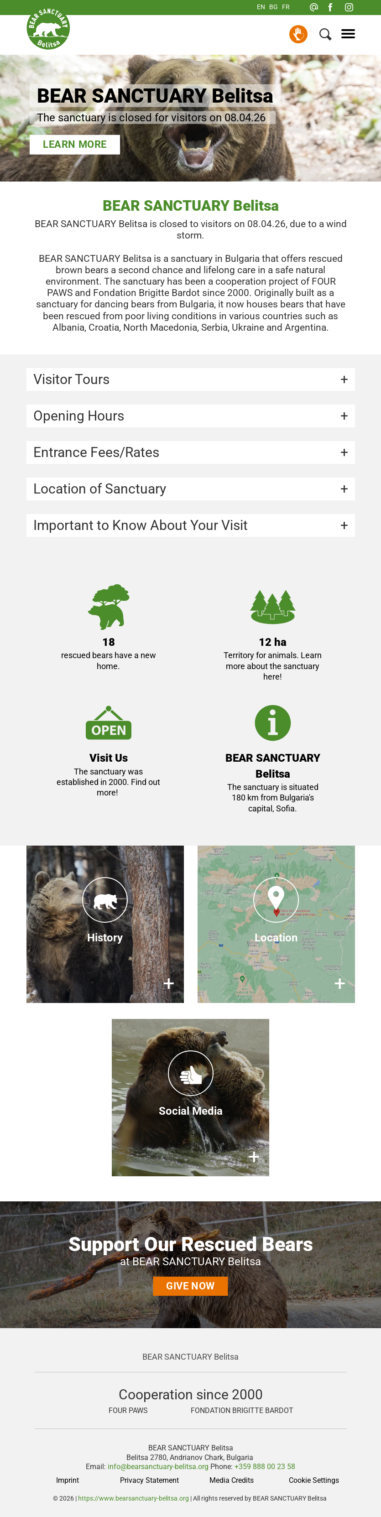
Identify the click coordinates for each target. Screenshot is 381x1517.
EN (261, 6)
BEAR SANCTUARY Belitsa (190, 1356)
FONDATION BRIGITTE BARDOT (242, 1411)
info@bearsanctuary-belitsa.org (158, 1466)
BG (273, 6)
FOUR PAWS (128, 1411)
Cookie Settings (314, 1480)
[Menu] (344, 34)
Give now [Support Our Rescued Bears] (190, 1286)
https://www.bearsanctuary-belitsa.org (133, 1498)
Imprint (67, 1480)
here (271, 676)
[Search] (325, 36)
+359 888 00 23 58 (265, 1466)
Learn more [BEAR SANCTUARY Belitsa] (75, 144)
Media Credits (231, 1480)
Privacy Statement (149, 1480)
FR (286, 6)
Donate (298, 34)
